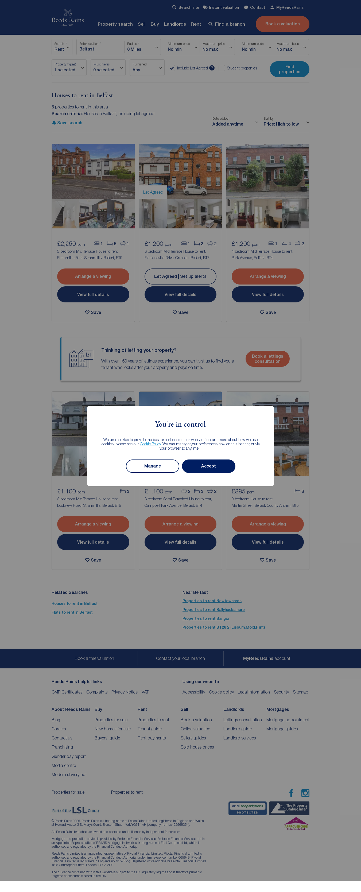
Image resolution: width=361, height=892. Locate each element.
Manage (152, 466)
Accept (208, 466)
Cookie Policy (150, 444)
